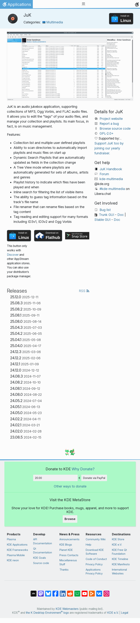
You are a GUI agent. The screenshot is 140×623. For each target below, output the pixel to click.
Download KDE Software (95, 551)
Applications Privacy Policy (94, 571)
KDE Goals (39, 557)
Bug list (105, 210)
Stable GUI (102, 220)
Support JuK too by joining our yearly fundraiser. (109, 148)
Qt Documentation (42, 550)
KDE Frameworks (17, 549)
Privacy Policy (94, 564)
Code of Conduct (96, 559)
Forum (104, 174)
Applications (16, 5)
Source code (41, 563)
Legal (124, 612)
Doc (120, 215)
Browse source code (115, 128)
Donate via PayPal (94, 477)
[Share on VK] (99, 592)
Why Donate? (83, 469)
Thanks (64, 569)
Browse (70, 519)
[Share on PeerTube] (92, 592)
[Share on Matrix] (33, 592)
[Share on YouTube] (85, 592)
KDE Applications (17, 544)
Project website (111, 119)
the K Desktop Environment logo (47, 612)
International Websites (119, 571)
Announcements (69, 539)
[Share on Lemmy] (77, 592)
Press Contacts (68, 555)
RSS (84, 291)
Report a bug (109, 123)
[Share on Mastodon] (41, 592)
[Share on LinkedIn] (63, 592)
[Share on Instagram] (106, 592)
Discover (13, 254)
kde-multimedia (111, 179)
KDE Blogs (65, 544)
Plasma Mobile (16, 555)
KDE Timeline (120, 559)
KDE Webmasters (67, 609)
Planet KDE (66, 549)
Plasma (11, 539)
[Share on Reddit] (70, 592)
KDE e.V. (117, 544)
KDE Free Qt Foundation (119, 551)
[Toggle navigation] (83, 4)
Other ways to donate (70, 486)
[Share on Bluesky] (48, 592)
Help (88, 544)
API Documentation (42, 541)
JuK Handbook (111, 169)
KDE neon (13, 560)
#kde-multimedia (112, 189)
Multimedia (52, 22)
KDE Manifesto (121, 564)
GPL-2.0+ (107, 133)
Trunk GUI (106, 215)
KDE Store (118, 539)
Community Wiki (96, 539)
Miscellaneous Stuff (68, 562)
